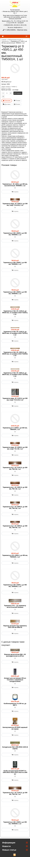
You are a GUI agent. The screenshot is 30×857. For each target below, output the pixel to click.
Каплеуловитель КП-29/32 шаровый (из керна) (15, 728)
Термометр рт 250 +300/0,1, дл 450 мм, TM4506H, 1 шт (15, 234)
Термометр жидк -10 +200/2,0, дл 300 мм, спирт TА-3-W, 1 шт (14, 448)
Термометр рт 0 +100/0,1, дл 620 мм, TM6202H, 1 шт (15, 428)
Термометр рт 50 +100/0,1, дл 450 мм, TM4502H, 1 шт (15, 556)
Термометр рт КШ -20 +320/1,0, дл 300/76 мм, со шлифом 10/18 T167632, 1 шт (15, 374)
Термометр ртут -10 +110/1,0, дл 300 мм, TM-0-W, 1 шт (15, 468)
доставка (5, 79)
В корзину (17, 93)
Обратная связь (21, 30)
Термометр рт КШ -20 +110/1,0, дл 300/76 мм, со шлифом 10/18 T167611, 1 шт (15, 333)
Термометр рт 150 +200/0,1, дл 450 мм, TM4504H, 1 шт (15, 292)
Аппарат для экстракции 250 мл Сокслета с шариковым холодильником (15, 679)
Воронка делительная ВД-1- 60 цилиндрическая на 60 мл (15, 655)
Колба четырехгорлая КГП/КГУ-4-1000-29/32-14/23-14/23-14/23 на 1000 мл (15, 772)
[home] (2, 36)
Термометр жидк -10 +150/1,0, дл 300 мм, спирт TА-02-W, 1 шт (14, 204)
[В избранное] (3, 96)
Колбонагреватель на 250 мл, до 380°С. (15, 704)
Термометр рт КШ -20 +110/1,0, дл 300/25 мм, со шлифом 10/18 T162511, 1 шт (15, 312)
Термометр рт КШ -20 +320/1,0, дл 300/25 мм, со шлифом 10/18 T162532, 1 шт (15, 353)
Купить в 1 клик (6, 88)
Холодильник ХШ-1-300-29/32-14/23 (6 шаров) (15, 747)
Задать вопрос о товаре (8, 86)
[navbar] (26, 36)
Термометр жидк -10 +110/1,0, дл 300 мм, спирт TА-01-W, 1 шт (14, 399)
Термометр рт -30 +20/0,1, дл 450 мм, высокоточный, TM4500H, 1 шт (15, 184)
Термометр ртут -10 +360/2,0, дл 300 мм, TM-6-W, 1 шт (15, 526)
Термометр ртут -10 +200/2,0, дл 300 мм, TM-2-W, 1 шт (15, 507)
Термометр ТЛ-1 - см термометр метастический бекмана (15, 606)
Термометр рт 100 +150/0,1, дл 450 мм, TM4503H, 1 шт (15, 585)
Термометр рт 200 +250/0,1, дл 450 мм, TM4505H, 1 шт (15, 263)
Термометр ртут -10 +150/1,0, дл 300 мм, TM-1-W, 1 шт (15, 488)
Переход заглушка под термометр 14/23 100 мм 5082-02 (15, 626)
